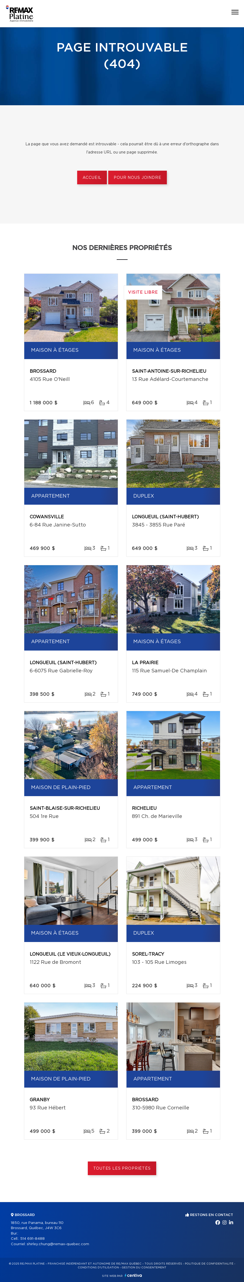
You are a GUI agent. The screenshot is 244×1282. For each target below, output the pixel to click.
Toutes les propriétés (122, 1168)
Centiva (133, 1275)
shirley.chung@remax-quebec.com (58, 1244)
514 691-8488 (32, 1239)
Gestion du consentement (144, 1267)
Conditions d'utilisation (98, 1267)
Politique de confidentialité (209, 1263)
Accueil (92, 178)
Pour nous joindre (137, 178)
